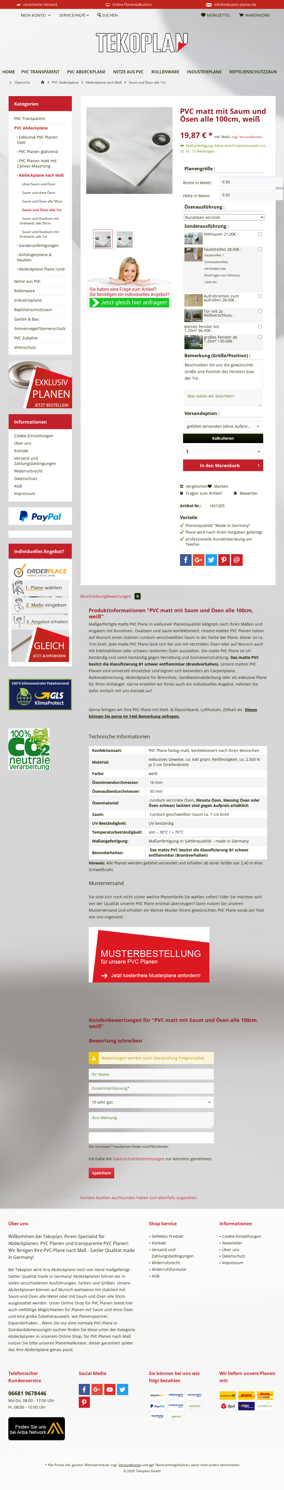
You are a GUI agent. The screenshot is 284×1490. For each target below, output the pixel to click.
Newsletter (232, 1243)
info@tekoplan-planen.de (235, 4)
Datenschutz (25, 478)
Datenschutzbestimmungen (138, 1158)
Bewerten (245, 493)
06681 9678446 (27, 1393)
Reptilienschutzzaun (33, 309)
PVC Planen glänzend (38, 151)
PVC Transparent (29, 118)
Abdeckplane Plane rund (41, 269)
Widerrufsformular (169, 1269)
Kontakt (21, 450)
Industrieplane (28, 300)
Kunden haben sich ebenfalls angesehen (159, 1197)
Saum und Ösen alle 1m (41, 210)
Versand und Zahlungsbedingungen (35, 461)
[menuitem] (12, 15)
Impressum (24, 493)
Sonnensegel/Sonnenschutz (40, 328)
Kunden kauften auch (100, 1197)
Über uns (22, 443)
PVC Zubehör (26, 338)
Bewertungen (123, 596)
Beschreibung (93, 596)
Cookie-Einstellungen (33, 435)
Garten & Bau (26, 319)
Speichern (101, 1173)
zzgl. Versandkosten (247, 136)
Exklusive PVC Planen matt (37, 139)
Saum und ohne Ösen (38, 192)
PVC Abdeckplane (31, 128)
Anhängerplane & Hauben (34, 257)
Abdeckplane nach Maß (41, 175)
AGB (18, 486)
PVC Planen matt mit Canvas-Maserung (37, 163)
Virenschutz (25, 347)
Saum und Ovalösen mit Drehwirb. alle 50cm (39, 221)
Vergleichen (194, 486)
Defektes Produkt (167, 1236)
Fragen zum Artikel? (201, 493)
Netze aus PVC (27, 281)
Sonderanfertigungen (38, 245)
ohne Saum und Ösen (38, 184)
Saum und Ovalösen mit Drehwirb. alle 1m (39, 234)
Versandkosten (129, 1464)
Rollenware (24, 290)
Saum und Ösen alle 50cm (41, 201)
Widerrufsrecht (28, 471)
